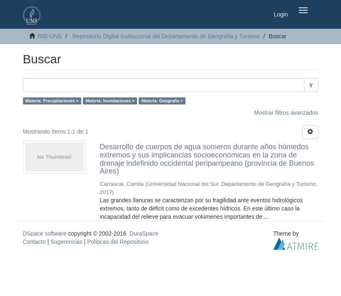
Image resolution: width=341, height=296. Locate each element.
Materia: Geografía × (162, 100)
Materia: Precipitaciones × (52, 100)
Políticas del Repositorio (118, 241)
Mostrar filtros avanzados (286, 112)
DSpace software (45, 233)
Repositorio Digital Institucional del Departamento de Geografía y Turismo (166, 36)
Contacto (34, 241)
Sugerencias (66, 241)
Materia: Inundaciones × (110, 100)
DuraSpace (144, 233)
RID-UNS (50, 36)
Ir (311, 85)
